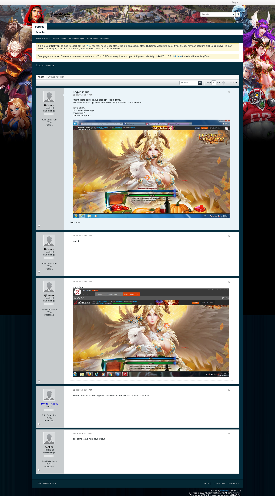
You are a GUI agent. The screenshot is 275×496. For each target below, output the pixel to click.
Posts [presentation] (41, 77)
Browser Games (59, 38)
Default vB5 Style (47, 483)
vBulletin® (224, 491)
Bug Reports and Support (98, 38)
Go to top (234, 483)
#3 (229, 282)
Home (38, 38)
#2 (229, 236)
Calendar (40, 32)
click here (177, 56)
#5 (229, 433)
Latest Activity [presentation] (56, 77)
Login (236, 2)
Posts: (48, 125)
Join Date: (47, 119)
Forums (39, 26)
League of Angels (76, 38)
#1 (229, 92)
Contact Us (219, 483)
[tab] (41, 77)
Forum (46, 38)
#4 (229, 390)
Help (206, 483)
